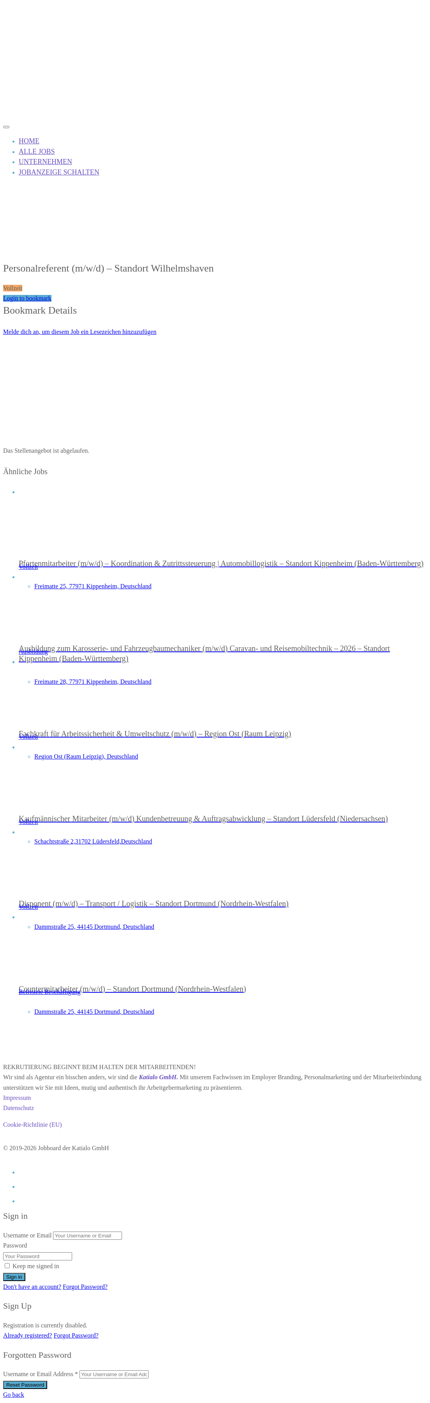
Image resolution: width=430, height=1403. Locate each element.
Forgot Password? (85, 1286)
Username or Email (27, 1235)
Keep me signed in (35, 1266)
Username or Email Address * (40, 1374)
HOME (29, 141)
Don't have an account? (32, 1286)
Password (15, 1245)
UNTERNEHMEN (45, 162)
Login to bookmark (27, 298)
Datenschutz (18, 1108)
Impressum (17, 1097)
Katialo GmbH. (158, 1077)
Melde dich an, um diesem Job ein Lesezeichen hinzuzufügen (79, 331)
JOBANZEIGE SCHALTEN (59, 172)
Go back (13, 1394)
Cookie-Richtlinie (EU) (32, 1124)
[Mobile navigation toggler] (6, 127)
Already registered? (27, 1335)
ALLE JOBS (37, 151)
